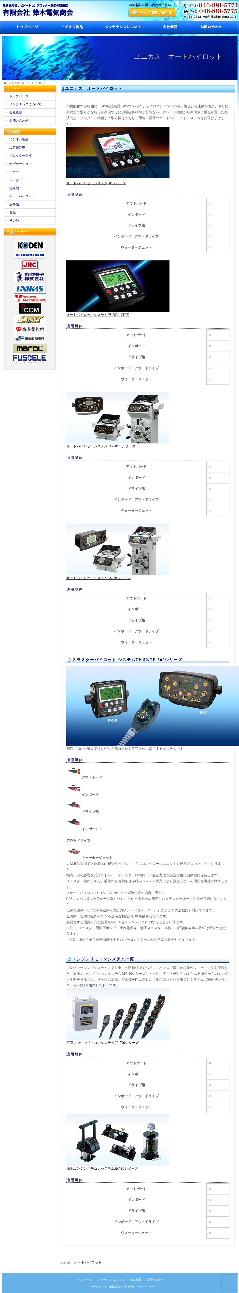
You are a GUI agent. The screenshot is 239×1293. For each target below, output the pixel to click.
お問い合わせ (212, 27)
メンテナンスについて (122, 27)
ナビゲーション (20, 164)
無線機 (14, 188)
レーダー (15, 180)
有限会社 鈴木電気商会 (121, 1286)
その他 (14, 220)
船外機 (14, 204)
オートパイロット (88, 1262)
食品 (12, 212)
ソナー (14, 172)
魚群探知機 (17, 147)
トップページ (26, 27)
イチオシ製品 (72, 27)
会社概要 (169, 27)
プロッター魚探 (20, 155)
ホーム (8, 83)
